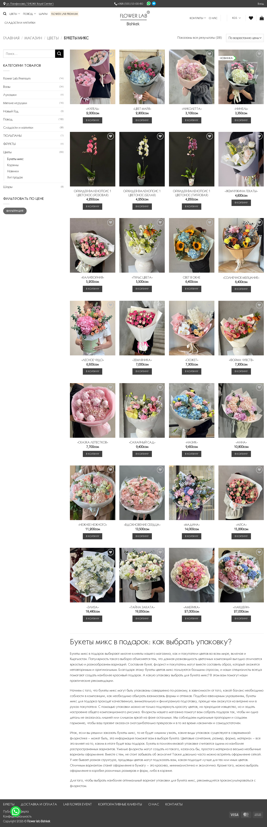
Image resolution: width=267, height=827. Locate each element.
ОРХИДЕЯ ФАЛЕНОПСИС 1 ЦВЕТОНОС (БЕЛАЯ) (142, 193)
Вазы (6, 86)
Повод (29, 14)
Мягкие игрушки (15, 103)
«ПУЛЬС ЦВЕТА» (142, 277)
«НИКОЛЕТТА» (192, 108)
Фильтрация (14, 210)
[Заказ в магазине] (245, 38)
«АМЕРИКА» (191, 607)
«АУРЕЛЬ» (92, 108)
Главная (11, 38)
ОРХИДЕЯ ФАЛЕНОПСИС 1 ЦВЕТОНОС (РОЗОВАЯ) (92, 193)
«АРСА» (241, 524)
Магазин (33, 38)
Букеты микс (15, 159)
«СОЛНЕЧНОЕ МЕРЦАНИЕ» (241, 277)
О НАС (213, 18)
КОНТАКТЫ (198, 18)
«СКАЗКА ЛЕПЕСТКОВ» (92, 442)
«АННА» (241, 442)
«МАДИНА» (192, 524)
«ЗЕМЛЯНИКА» (142, 360)
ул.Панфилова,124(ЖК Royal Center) (29, 3)
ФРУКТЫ (9, 144)
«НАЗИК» (191, 442)
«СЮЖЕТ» (191, 360)
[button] (261, 3)
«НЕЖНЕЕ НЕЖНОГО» (92, 524)
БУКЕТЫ (8, 804)
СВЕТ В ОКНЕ (191, 277)
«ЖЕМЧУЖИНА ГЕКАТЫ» (241, 191)
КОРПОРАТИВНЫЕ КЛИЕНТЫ (120, 804)
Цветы (14, 14)
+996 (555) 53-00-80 (130, 3)
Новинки (13, 171)
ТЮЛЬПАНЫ (12, 135)
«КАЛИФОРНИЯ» (92, 277)
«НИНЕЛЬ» (241, 108)
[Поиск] (4, 14)
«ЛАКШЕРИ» (241, 607)
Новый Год (10, 111)
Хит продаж (15, 177)
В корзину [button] (92, 120)
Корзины (13, 165)
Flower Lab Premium (64, 13)
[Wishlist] (251, 18)
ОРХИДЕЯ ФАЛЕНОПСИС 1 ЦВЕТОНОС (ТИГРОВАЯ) (191, 193)
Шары (43, 13)
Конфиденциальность (17, 816)
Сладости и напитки (20, 22)
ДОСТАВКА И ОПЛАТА (39, 804)
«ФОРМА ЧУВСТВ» (241, 360)
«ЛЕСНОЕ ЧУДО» (92, 360)
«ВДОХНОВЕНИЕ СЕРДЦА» (142, 524)
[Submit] (59, 54)
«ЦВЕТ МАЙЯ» (142, 108)
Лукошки (9, 95)
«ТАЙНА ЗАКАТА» (142, 607)
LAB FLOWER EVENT (77, 804)
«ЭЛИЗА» (92, 607)
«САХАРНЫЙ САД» (142, 442)
